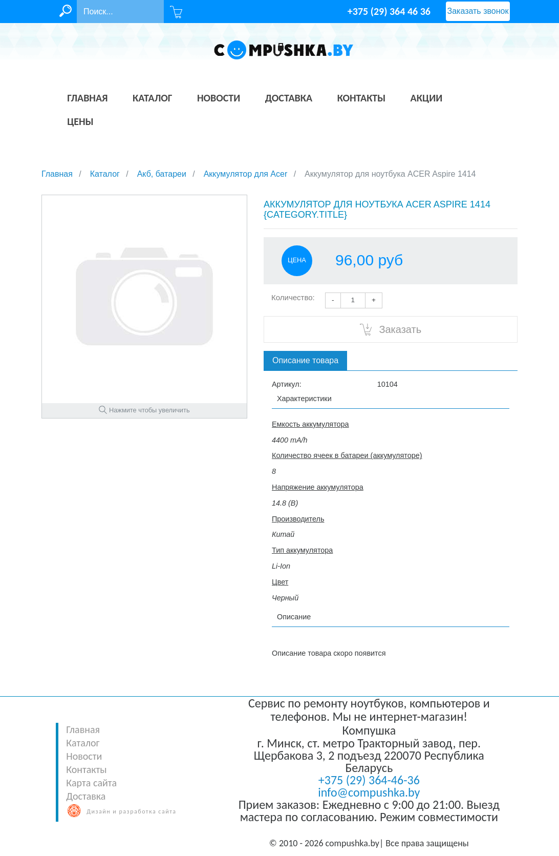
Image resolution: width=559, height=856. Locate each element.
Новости (84, 756)
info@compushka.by (369, 792)
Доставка (85, 796)
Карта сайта (91, 783)
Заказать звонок (478, 11)
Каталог (82, 743)
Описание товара (305, 360)
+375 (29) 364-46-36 (369, 780)
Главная (83, 729)
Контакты (86, 769)
